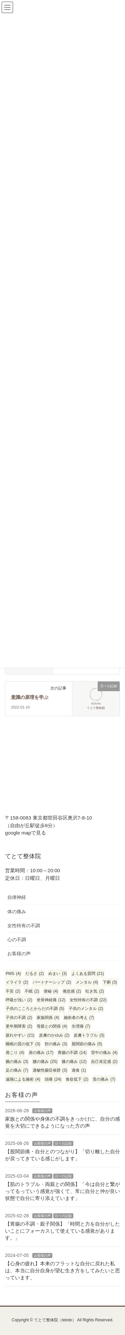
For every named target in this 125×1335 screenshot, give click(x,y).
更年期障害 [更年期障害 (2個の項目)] (19, 1026)
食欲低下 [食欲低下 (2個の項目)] (77, 1079)
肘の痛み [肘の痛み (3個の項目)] (56, 1044)
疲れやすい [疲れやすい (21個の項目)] (20, 1035)
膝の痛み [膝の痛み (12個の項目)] (74, 1061)
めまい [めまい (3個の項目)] (57, 973)
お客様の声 (19, 953)
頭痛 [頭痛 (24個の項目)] (53, 1079)
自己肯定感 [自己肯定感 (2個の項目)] (104, 1061)
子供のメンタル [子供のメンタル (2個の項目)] (86, 1008)
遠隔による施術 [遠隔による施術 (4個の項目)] (23, 1079)
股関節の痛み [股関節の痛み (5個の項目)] (87, 1044)
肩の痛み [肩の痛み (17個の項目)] (41, 1052)
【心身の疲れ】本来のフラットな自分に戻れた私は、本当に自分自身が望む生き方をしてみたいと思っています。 (62, 1270)
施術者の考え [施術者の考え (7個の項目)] (79, 1017)
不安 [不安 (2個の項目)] (13, 991)
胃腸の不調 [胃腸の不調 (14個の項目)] (72, 1052)
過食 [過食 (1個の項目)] (79, 1070)
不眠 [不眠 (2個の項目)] (32, 991)
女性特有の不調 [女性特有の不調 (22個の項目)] (88, 1000)
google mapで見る (25, 833)
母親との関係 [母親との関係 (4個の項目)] (52, 1026)
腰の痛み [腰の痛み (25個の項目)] (45, 1061)
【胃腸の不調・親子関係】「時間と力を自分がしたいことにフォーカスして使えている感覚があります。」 (62, 1231)
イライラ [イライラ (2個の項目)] (17, 982)
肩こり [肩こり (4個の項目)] (15, 1052)
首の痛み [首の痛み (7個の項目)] (104, 1079)
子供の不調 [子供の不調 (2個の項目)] (19, 1017)
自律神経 (16, 897)
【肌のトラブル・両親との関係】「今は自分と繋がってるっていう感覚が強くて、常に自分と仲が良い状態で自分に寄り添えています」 (62, 1191)
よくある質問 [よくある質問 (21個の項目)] (87, 973)
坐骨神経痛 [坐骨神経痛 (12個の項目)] (51, 1000)
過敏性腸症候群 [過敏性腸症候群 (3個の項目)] (50, 1070)
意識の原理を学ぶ (29, 697)
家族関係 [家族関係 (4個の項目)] (48, 1017)
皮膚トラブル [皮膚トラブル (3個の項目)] (89, 1035)
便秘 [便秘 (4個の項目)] (51, 991)
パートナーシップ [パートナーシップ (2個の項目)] (52, 982)
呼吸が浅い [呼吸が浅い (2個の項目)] (19, 1000)
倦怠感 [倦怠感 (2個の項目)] (72, 991)
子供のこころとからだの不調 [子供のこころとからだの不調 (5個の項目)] (35, 1008)
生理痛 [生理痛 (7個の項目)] (81, 1026)
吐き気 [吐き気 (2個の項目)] (94, 991)
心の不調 (16, 939)
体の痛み (16, 911)
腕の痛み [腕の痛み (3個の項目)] (17, 1061)
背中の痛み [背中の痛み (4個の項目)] (104, 1052)
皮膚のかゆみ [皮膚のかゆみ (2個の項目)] (54, 1035)
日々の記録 (63, 1143)
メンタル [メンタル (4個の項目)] (87, 982)
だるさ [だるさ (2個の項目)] (34, 973)
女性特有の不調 (23, 925)
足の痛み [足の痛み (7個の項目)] (17, 1070)
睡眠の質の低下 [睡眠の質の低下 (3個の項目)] (23, 1044)
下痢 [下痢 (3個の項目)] (110, 982)
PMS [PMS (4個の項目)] (13, 973)
